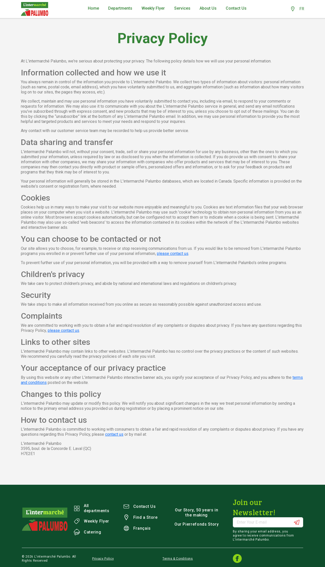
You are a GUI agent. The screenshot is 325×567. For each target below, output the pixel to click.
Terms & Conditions (177, 558)
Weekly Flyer (91, 521)
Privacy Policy (103, 558)
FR (301, 8)
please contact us (172, 253)
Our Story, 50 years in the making (196, 512)
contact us (114, 434)
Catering (87, 532)
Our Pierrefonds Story (196, 524)
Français (137, 528)
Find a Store (140, 517)
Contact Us (139, 506)
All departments (91, 508)
